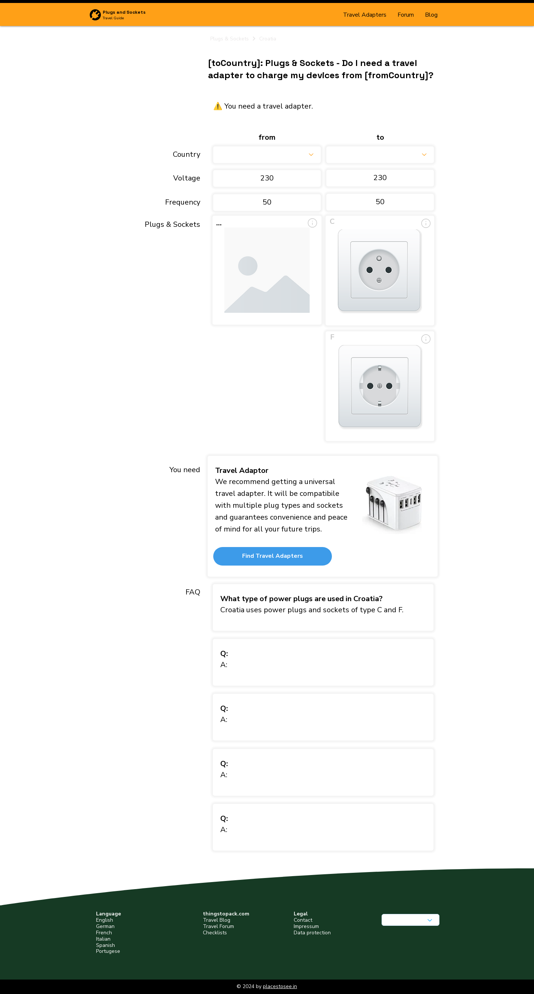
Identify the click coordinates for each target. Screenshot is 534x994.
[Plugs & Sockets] (233, 38)
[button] (272, 556)
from (267, 137)
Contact (303, 920)
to (380, 137)
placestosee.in (280, 986)
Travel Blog (216, 920)
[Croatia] (346, 38)
